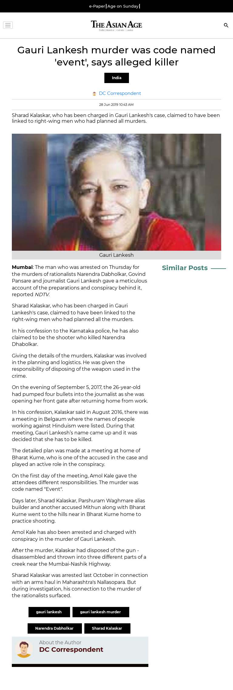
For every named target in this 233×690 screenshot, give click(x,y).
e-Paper (97, 6)
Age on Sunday (122, 6)
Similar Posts (185, 268)
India (116, 77)
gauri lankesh (49, 612)
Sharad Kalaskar (107, 628)
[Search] (226, 26)
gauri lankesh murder (101, 612)
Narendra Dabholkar (54, 628)
